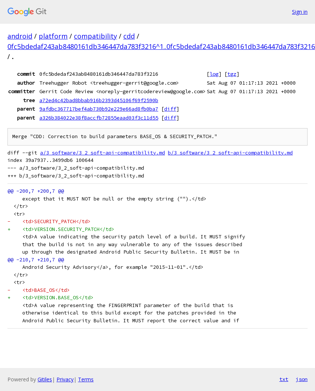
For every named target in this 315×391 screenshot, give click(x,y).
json (302, 379)
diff (170, 108)
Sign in (300, 11)
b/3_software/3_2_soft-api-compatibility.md (230, 153)
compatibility (95, 36)
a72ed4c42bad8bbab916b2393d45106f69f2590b (98, 100)
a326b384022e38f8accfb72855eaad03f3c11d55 (98, 117)
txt (283, 379)
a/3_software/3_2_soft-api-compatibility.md (102, 153)
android (19, 36)
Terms (86, 379)
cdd (129, 36)
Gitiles (45, 379)
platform (53, 36)
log (214, 74)
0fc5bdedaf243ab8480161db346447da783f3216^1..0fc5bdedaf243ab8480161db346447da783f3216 (161, 46)
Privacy (65, 379)
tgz (231, 74)
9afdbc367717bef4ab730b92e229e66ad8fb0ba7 (98, 108)
